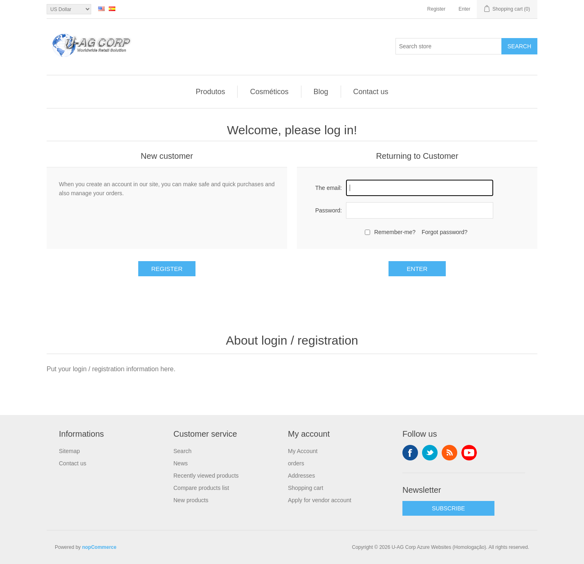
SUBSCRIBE (448, 508)
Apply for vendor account (319, 500)
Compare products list (201, 488)
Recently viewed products (206, 475)
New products (191, 500)
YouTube (469, 452)
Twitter (430, 452)
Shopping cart (305, 488)
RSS (449, 452)
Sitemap (69, 451)
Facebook (410, 452)
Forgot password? (444, 232)
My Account (302, 451)
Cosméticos (269, 92)
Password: (328, 210)
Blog (321, 92)
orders (296, 463)
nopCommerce (99, 547)
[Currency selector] (69, 9)
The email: (328, 188)
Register (436, 9)
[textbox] (448, 46)
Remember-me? (395, 232)
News (180, 463)
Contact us (371, 92)
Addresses (301, 475)
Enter (464, 9)
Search (519, 46)
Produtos (210, 92)
